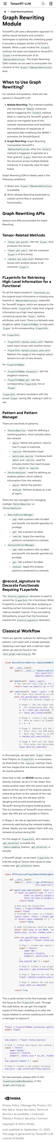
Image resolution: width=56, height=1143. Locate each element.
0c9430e (18, 1138)
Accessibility (21, 1114)
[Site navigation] (5, 3)
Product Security (24, 1118)
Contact (42, 1118)
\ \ (29, 932)
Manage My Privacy (34, 1105)
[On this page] (51, 3)
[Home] (5, 11)
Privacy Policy (10, 1105)
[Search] (43, 3)
